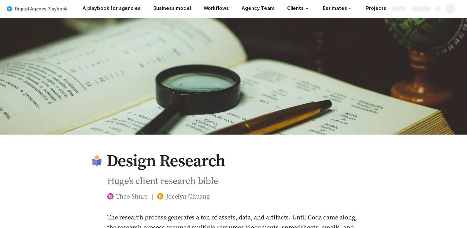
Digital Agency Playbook (41, 8)
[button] (307, 8)
